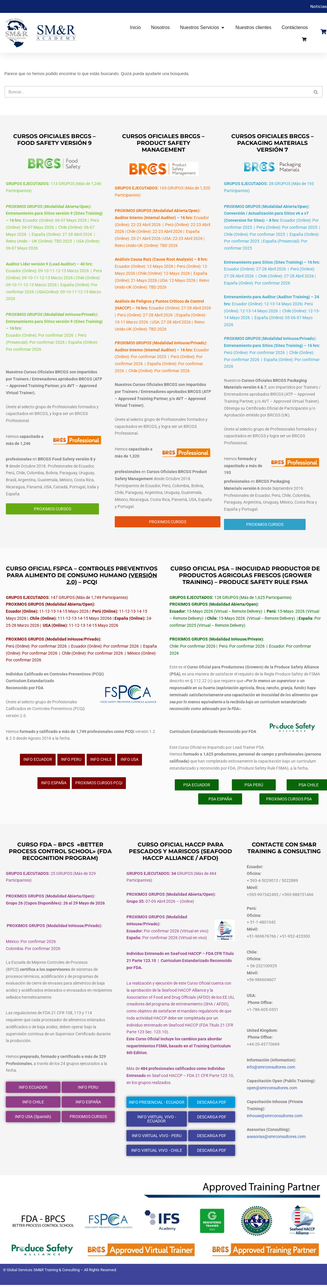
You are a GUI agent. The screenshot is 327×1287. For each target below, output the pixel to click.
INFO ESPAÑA (53, 784)
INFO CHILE (101, 760)
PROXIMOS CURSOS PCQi (98, 784)
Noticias (318, 6)
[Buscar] (156, 92)
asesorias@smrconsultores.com (276, 1139)
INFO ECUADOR (37, 760)
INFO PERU (71, 760)
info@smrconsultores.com (271, 1069)
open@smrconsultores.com (272, 1090)
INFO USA (129, 760)
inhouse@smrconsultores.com (274, 1117)
